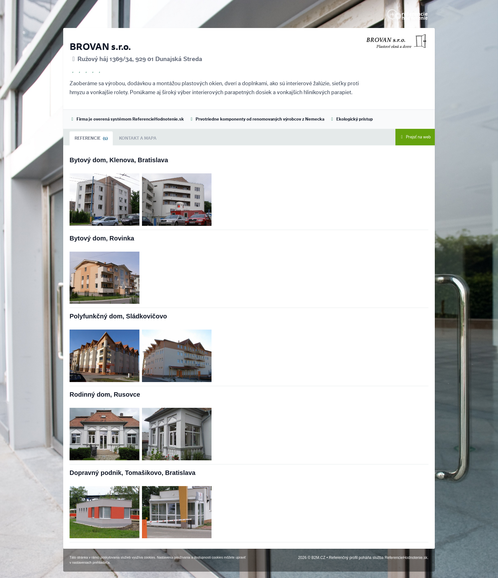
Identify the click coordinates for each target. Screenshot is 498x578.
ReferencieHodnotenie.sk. (406, 557)
